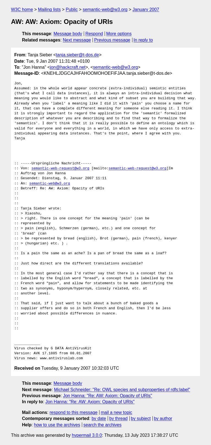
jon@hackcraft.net (67, 67)
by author (163, 418)
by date (98, 418)
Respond (94, 33)
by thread (118, 418)
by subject (141, 418)
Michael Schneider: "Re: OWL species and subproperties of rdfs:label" (122, 389)
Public (72, 9)
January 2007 (145, 9)
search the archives (103, 424)
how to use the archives (57, 424)
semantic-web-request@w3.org (60, 168)
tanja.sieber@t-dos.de (77, 54)
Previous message (112, 40)
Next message (77, 40)
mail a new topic (116, 412)
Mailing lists (49, 9)
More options (119, 33)
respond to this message (73, 412)
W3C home (22, 9)
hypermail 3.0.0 (87, 435)
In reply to (143, 40)
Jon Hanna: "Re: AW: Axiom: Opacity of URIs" (107, 395)
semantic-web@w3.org (105, 9)
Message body (68, 33)
